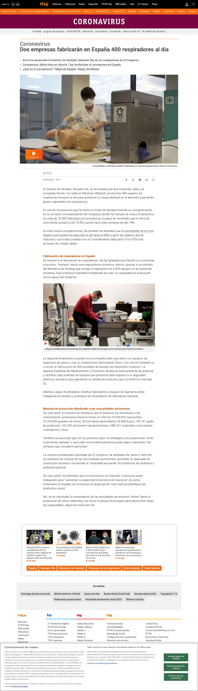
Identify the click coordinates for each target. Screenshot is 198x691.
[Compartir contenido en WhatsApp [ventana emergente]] (146, 179)
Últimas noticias (135, 599)
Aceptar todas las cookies (176, 657)
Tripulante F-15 (168, 593)
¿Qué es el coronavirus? (38, 69)
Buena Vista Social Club (117, 593)
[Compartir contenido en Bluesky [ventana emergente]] (139, 179)
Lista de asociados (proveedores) (102, 663)
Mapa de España (65, 69)
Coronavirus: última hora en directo (45, 64)
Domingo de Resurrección (35, 593)
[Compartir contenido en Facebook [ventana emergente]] (126, 179)
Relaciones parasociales (67, 599)
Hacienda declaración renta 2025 (103, 599)
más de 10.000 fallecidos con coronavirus (74, 218)
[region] (99, 667)
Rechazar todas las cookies (176, 667)
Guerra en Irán (92, 593)
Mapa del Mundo (88, 69)
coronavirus (79, 201)
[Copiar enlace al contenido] (153, 179)
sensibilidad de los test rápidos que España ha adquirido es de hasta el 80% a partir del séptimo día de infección (98, 235)
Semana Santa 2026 (145, 593)
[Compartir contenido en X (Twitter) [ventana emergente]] (133, 179)
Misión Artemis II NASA (67, 593)
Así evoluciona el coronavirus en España (95, 64)
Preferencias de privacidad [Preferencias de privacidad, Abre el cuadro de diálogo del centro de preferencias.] (176, 677)
